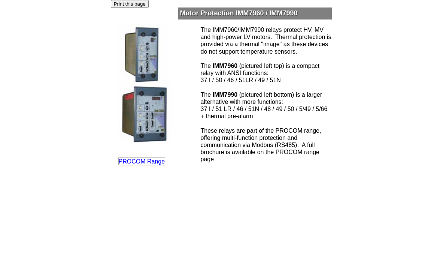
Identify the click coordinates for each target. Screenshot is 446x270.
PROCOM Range (142, 161)
